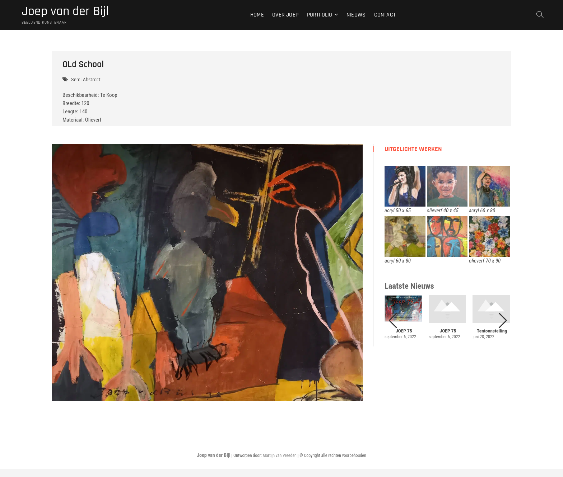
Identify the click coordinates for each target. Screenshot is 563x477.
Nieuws (356, 15)
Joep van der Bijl (65, 11)
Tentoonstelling (492, 331)
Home (257, 15)
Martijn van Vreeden (279, 455)
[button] (503, 321)
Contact (385, 15)
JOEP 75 (404, 331)
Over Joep (285, 15)
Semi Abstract (86, 79)
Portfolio (319, 15)
